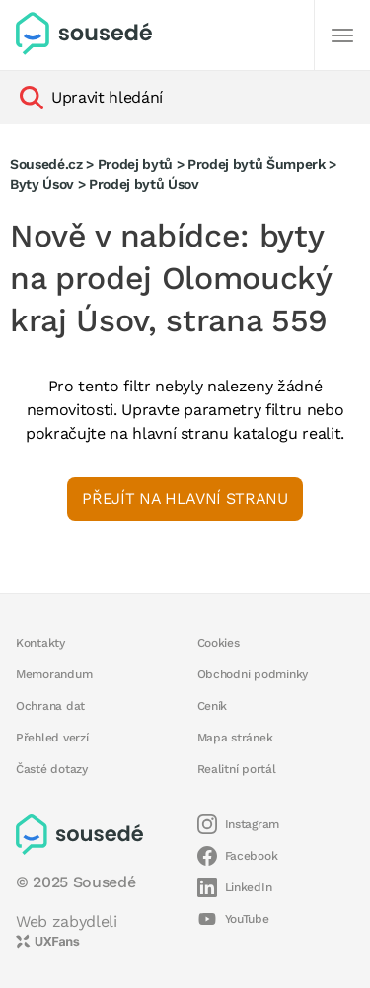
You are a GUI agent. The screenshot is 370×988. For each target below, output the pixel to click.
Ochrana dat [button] (50, 706)
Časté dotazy (52, 769)
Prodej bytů (135, 164)
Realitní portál (236, 769)
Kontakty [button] (40, 643)
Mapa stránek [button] (235, 737)
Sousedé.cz (46, 164)
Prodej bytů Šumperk (256, 164)
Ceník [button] (212, 706)
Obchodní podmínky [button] (253, 674)
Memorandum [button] (54, 674)
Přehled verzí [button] (52, 737)
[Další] (342, 35)
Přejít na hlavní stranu (184, 498)
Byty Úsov (42, 184)
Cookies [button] (218, 643)
